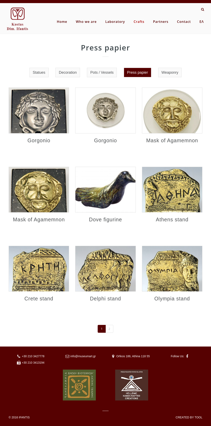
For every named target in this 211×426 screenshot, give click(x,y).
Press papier (137, 72)
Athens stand (172, 219)
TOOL (198, 417)
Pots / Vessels (102, 72)
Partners (160, 21)
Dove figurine (105, 219)
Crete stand (39, 298)
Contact (184, 21)
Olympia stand (172, 298)
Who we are (86, 21)
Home (62, 21)
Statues (39, 72)
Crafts (139, 21)
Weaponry (170, 72)
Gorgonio (38, 140)
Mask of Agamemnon (172, 140)
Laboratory (115, 21)
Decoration (68, 72)
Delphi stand (105, 298)
